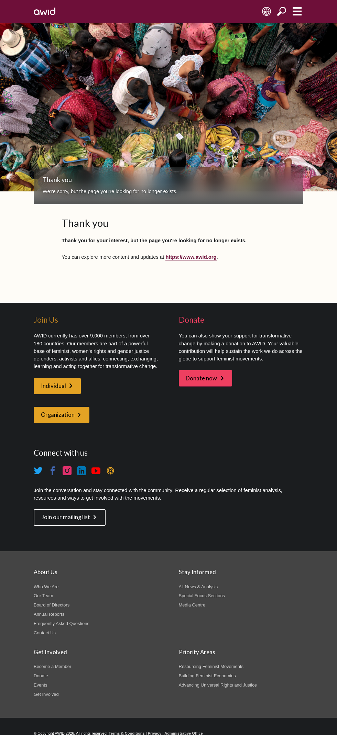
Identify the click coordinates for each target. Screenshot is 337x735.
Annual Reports (49, 614)
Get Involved (46, 694)
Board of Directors (51, 605)
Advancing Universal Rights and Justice (218, 685)
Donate (41, 675)
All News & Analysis (198, 586)
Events (40, 685)
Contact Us (45, 632)
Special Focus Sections (202, 595)
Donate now (201, 378)
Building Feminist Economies (207, 675)
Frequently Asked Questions (61, 623)
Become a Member (52, 666)
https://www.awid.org (190, 257)
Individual (53, 385)
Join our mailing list (66, 517)
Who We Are (46, 586)
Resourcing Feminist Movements (211, 666)
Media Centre (192, 605)
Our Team (43, 595)
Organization (58, 414)
